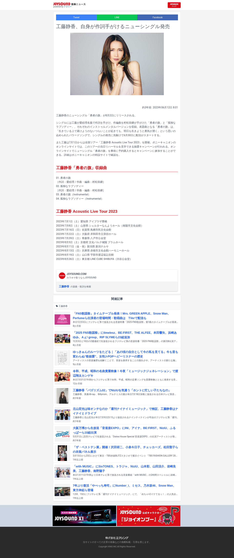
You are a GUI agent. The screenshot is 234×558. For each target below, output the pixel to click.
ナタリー (68, 7)
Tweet (76, 17)
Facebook (158, 17)
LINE (117, 17)
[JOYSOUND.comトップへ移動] (174, 5)
